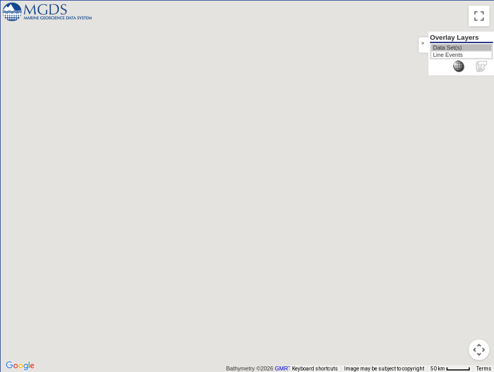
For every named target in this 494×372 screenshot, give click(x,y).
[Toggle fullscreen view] (479, 16)
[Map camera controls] (479, 349)
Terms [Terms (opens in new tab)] (483, 368)
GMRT (283, 368)
